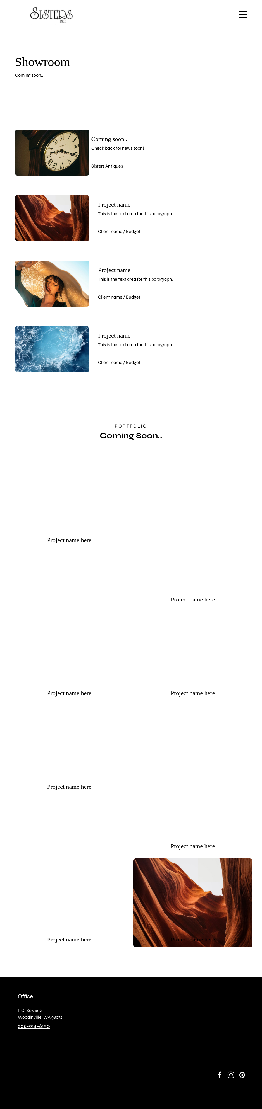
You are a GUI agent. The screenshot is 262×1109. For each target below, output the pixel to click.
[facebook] (220, 1075)
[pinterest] (242, 1075)
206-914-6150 (34, 1026)
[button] (243, 14)
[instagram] (231, 1075)
